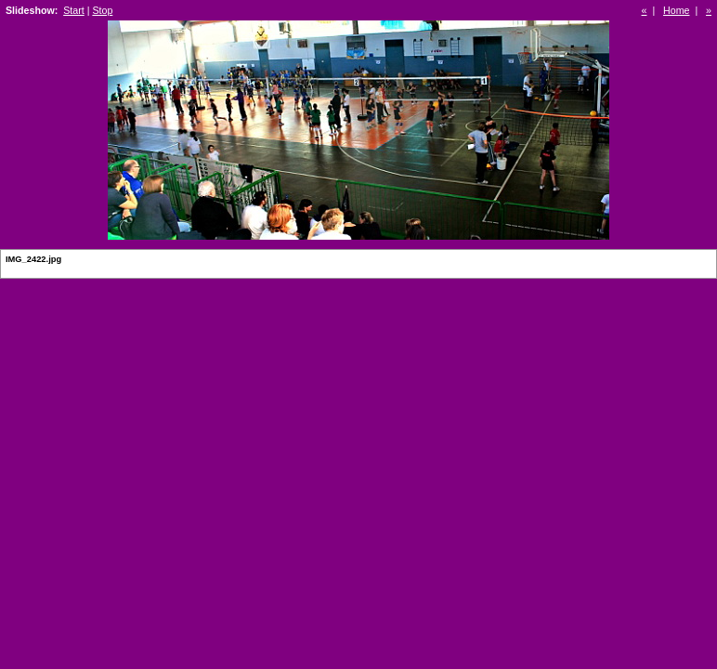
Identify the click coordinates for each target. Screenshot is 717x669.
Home (676, 10)
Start (74, 10)
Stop (102, 10)
